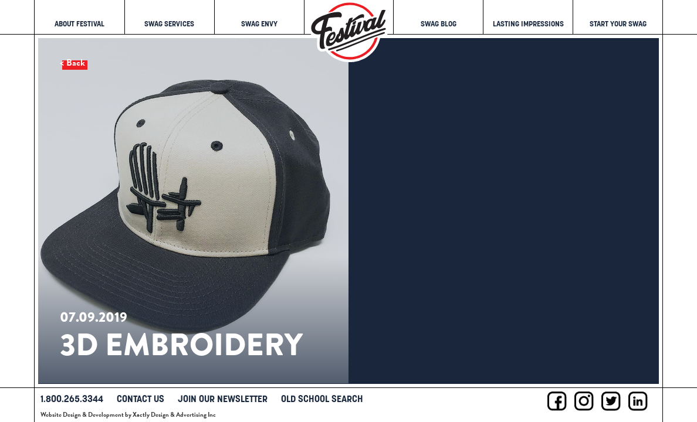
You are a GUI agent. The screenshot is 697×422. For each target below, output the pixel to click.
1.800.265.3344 (71, 398)
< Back (72, 62)
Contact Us (140, 398)
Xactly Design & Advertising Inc (174, 415)
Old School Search (322, 398)
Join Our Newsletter (223, 398)
